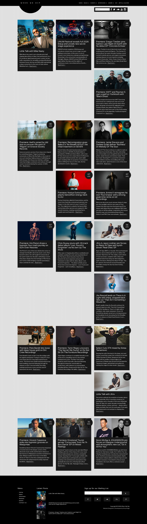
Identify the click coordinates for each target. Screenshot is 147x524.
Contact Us (23, 503)
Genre (111, 3)
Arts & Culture (124, 3)
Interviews (102, 3)
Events (94, 3)
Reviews (21, 498)
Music (86, 3)
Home (21, 492)
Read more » (33, 66)
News (80, 3)
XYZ (116, 3)
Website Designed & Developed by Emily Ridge (116, 508)
